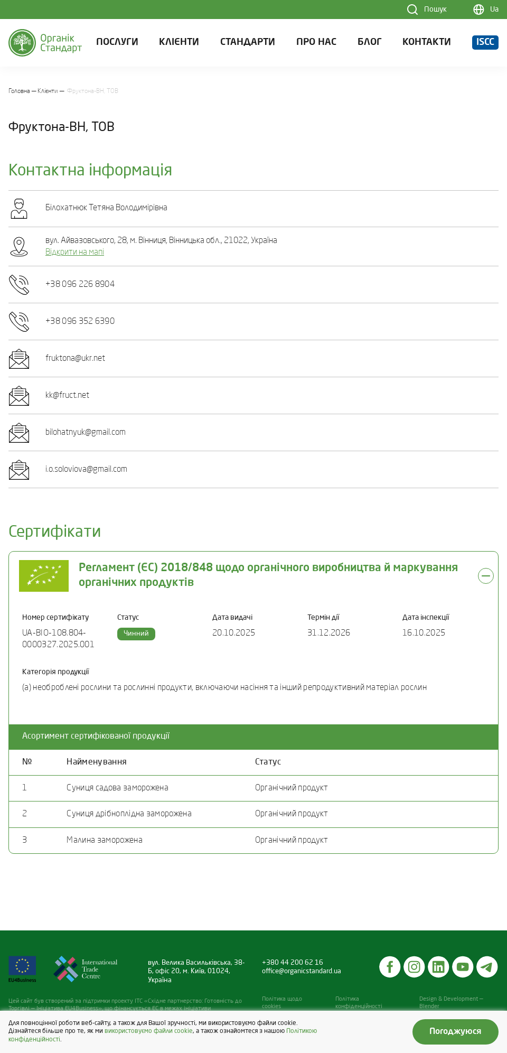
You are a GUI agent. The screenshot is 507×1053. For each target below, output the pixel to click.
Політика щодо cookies (282, 1003)
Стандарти (247, 42)
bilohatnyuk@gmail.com (85, 432)
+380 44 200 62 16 (292, 962)
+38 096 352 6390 (80, 322)
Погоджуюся (455, 1032)
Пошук (435, 9)
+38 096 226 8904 (80, 285)
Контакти (426, 42)
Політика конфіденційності (358, 1003)
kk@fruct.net (67, 396)
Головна (19, 91)
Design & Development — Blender (451, 1003)
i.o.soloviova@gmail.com (86, 469)
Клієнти (179, 42)
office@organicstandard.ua (301, 971)
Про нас (316, 42)
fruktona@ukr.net (75, 359)
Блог (370, 42)
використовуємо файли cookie (149, 1031)
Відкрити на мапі (74, 252)
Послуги (117, 42)
